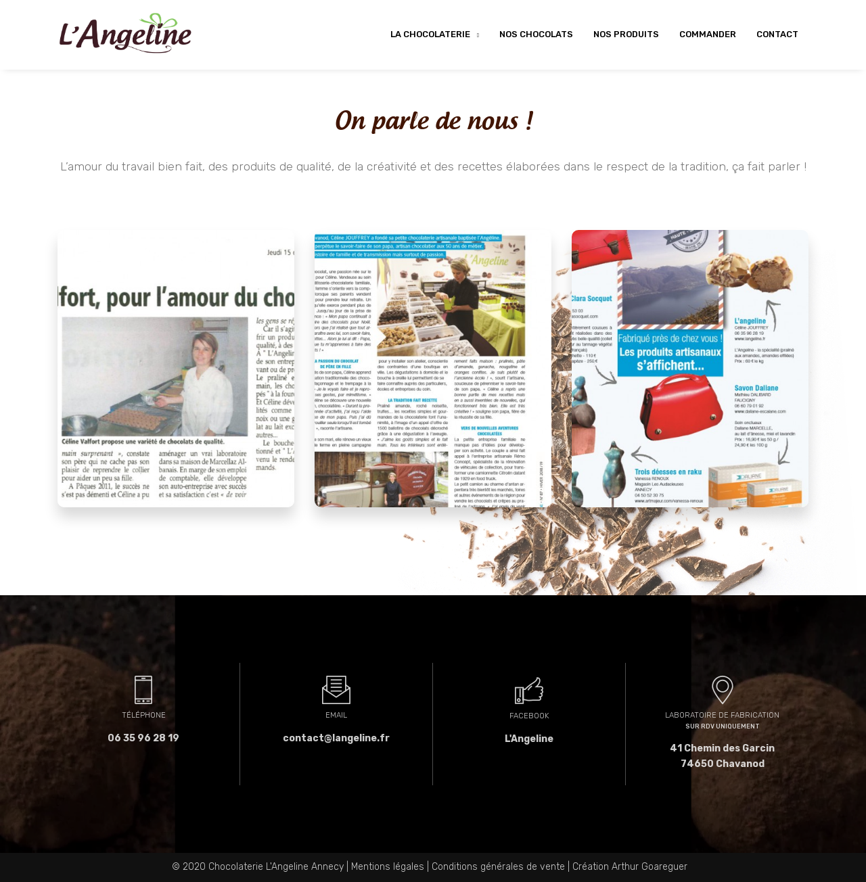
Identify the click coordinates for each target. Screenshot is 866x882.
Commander (707, 34)
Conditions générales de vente (498, 867)
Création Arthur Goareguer (629, 867)
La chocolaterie (431, 34)
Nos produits (626, 34)
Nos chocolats (536, 34)
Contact (777, 34)
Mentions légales (387, 867)
